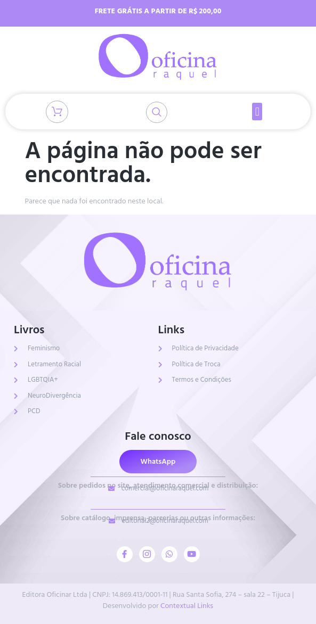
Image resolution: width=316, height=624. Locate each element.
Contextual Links (186, 606)
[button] (257, 111)
